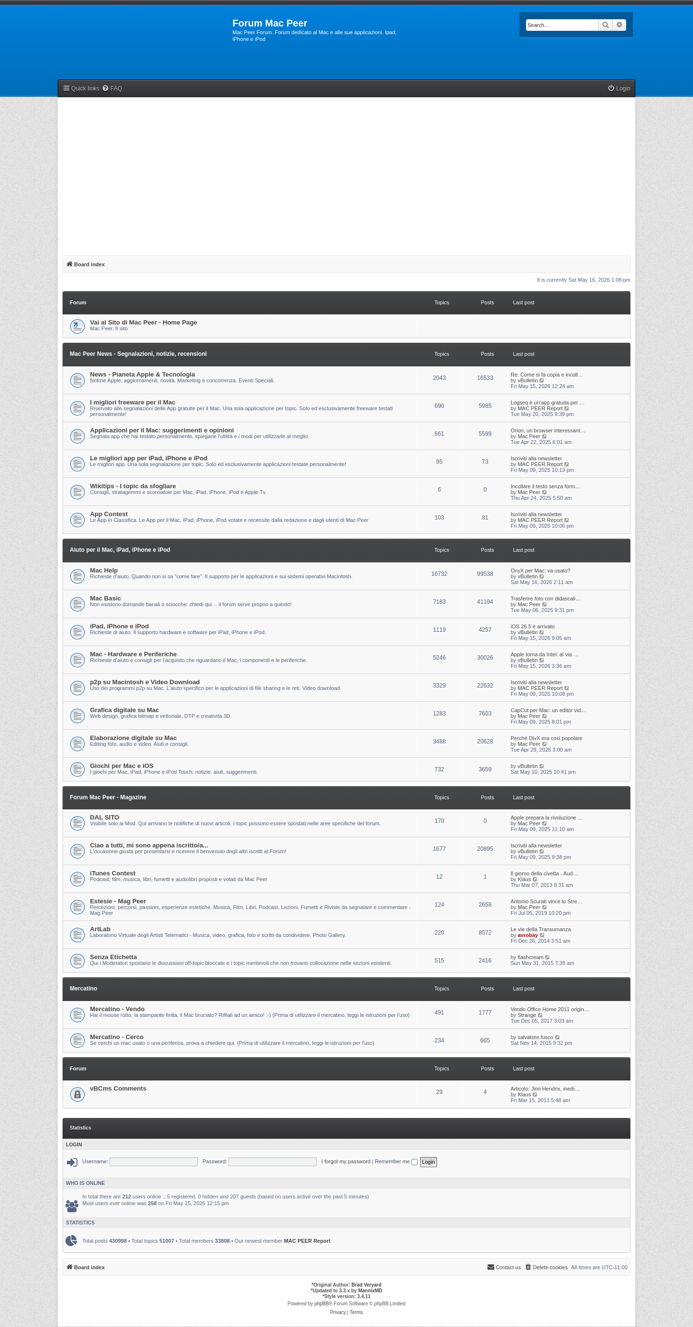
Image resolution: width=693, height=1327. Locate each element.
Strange (527, 1015)
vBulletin (528, 380)
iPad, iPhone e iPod (119, 626)
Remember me (396, 1161)
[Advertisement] (346, 174)
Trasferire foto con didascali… (546, 598)
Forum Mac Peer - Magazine (108, 797)
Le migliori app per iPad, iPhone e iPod (148, 458)
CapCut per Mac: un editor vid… (548, 710)
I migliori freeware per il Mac (132, 402)
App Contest (109, 514)
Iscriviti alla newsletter (536, 458)
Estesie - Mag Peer (118, 901)
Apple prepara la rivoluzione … (547, 817)
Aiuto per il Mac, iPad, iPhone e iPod (120, 549)
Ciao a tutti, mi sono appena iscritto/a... (149, 845)
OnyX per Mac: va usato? (540, 570)
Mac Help (104, 570)
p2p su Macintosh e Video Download (145, 682)
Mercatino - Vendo (117, 1009)
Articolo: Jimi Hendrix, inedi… (545, 1089)
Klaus (524, 879)
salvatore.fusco (535, 1037)
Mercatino (83, 988)
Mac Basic (105, 598)
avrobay (528, 935)
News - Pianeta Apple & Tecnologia (142, 374)
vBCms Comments (118, 1088)
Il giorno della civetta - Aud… (544, 873)
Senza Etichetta (113, 957)
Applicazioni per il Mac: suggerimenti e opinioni (162, 430)
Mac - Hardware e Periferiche (133, 654)
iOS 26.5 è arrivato (533, 626)
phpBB (321, 1303)
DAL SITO (104, 817)
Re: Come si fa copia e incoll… (547, 374)
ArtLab (100, 929)
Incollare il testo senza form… (545, 486)
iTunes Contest (112, 873)
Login (74, 1144)
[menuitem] (112, 88)
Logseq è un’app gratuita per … (548, 402)
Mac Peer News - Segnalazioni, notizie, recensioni (138, 354)
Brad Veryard (366, 1285)
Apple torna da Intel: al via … (544, 654)
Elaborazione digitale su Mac (133, 738)
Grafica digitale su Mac (124, 710)
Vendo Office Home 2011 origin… (550, 1009)
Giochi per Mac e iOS (122, 765)
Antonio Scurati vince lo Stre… (546, 901)
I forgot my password (346, 1161)
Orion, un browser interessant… (548, 430)
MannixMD (370, 1290)
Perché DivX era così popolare (546, 738)
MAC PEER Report (540, 408)
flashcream (531, 957)
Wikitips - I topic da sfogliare (133, 486)
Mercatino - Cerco (116, 1037)
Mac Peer (529, 436)
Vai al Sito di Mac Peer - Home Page (143, 322)
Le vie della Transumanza (541, 929)
